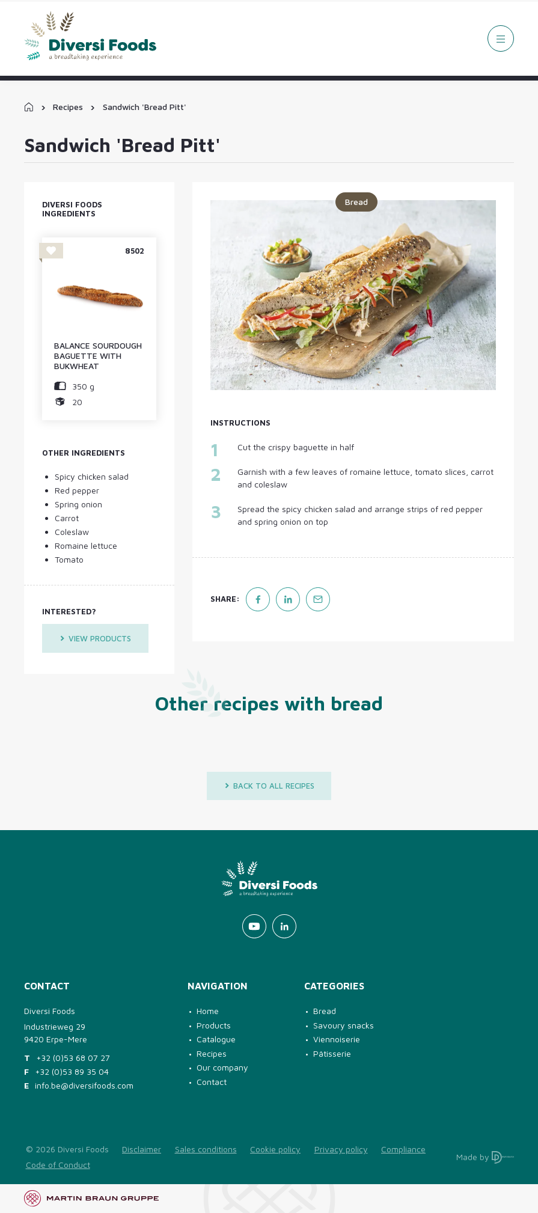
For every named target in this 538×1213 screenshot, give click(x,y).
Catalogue (216, 1039)
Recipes (68, 107)
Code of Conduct (58, 1165)
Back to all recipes (269, 785)
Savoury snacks (343, 1025)
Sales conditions (206, 1149)
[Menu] (501, 38)
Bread (324, 1011)
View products (95, 638)
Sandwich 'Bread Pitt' (144, 107)
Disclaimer (141, 1149)
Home (208, 1011)
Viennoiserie (336, 1039)
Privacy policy (341, 1149)
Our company (222, 1067)
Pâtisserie (332, 1053)
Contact (212, 1082)
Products (214, 1025)
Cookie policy (275, 1149)
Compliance (403, 1149)
